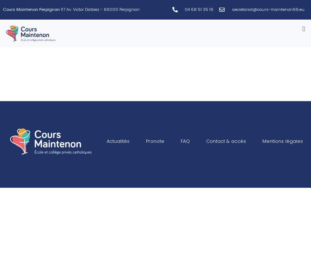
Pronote (155, 141)
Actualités (118, 141)
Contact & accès (226, 141)
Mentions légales (282, 141)
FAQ (185, 141)
